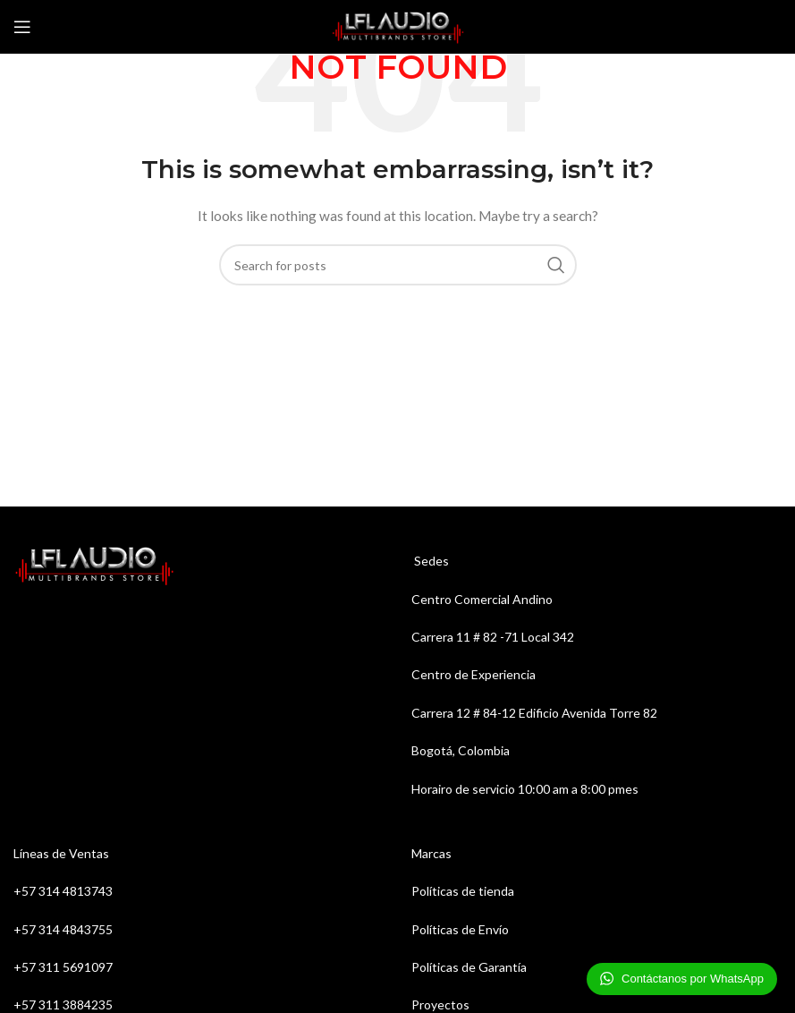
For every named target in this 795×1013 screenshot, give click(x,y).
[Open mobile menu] (22, 27)
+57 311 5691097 (64, 967)
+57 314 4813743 (63, 890)
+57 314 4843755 (63, 929)
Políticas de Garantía (469, 967)
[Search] (398, 264)
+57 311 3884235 (63, 1004)
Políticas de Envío (460, 929)
